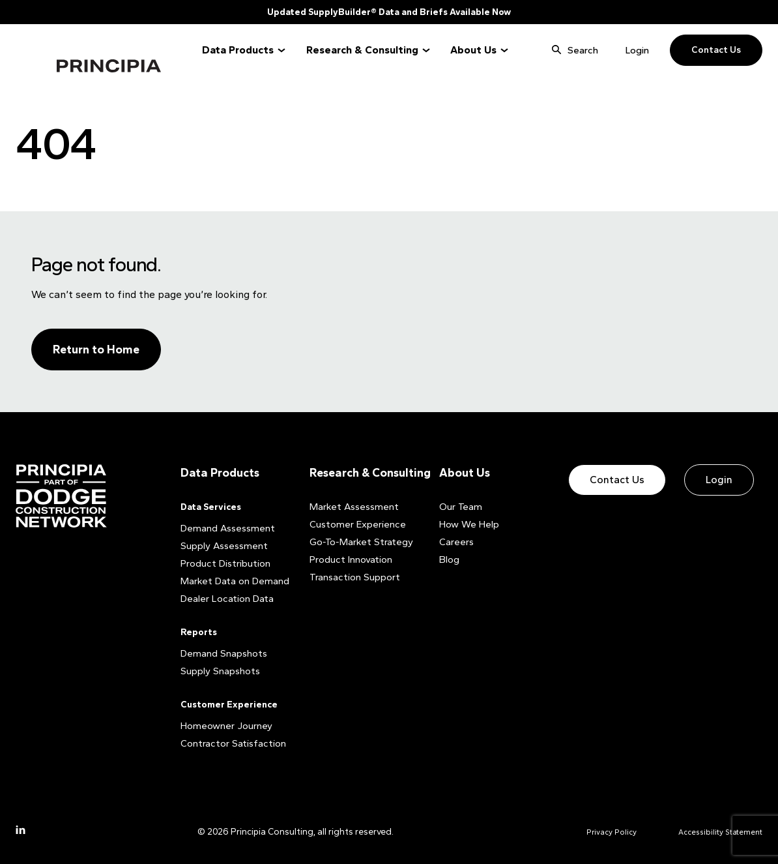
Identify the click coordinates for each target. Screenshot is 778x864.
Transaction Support (352, 576)
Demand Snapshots (221, 653)
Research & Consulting (362, 50)
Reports (198, 631)
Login (637, 50)
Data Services (210, 506)
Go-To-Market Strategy (357, 541)
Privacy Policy (596, 831)
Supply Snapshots (217, 670)
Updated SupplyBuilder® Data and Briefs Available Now (389, 12)
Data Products (238, 50)
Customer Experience (229, 703)
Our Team (458, 506)
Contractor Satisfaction (230, 743)
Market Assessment (351, 506)
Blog (449, 559)
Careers (455, 541)
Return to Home (96, 349)
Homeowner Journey (223, 725)
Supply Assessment (220, 545)
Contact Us (716, 49)
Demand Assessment (224, 527)
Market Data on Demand (231, 580)
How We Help (467, 523)
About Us (473, 50)
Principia (74, 50)
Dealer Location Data (224, 598)
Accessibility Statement (713, 831)
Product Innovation (349, 559)
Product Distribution (223, 563)
